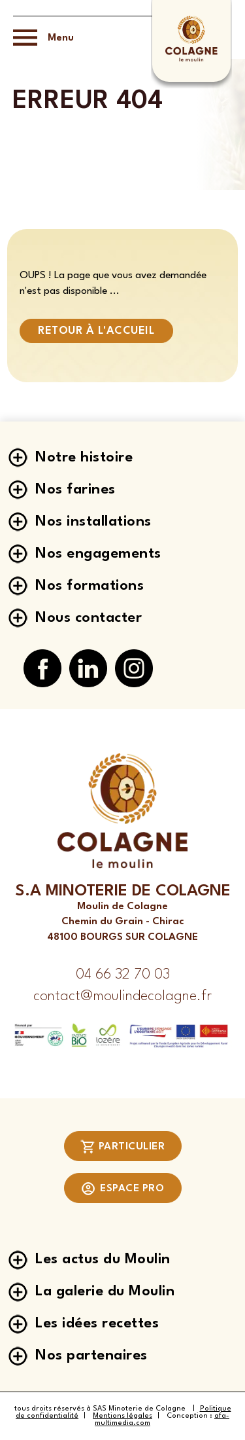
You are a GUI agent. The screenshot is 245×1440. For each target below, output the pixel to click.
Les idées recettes (97, 1323)
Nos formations (89, 586)
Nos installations (93, 521)
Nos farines (75, 489)
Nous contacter (88, 618)
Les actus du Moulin (103, 1259)
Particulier (122, 1147)
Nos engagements (98, 554)
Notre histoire (84, 457)
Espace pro (122, 1188)
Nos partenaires (91, 1355)
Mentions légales (122, 1416)
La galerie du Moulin (104, 1291)
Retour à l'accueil (96, 330)
